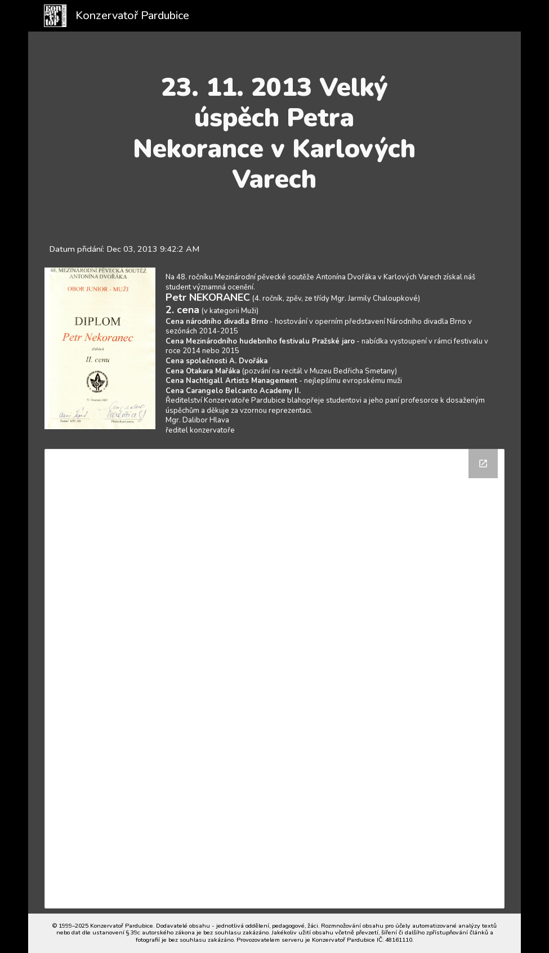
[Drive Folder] (274, 679)
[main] (274, 133)
